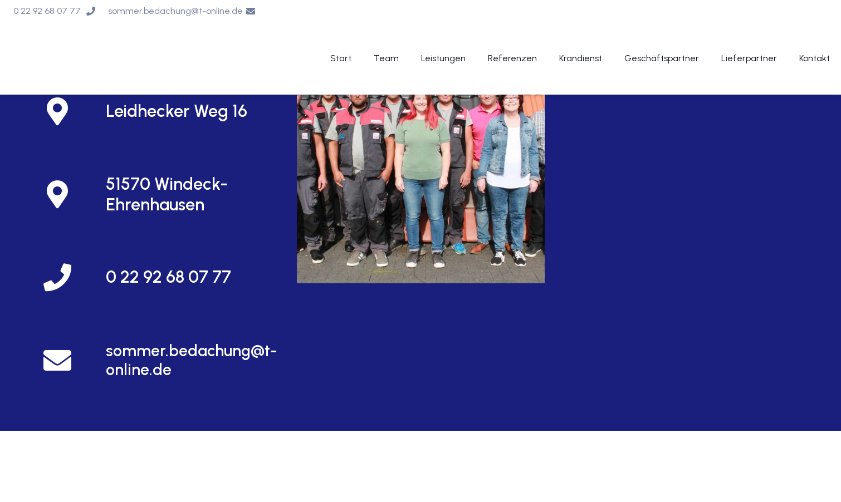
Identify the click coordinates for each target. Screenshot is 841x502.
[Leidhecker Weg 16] (64, 111)
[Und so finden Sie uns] (421, 159)
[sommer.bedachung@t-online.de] (64, 360)
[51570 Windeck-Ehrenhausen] (64, 194)
